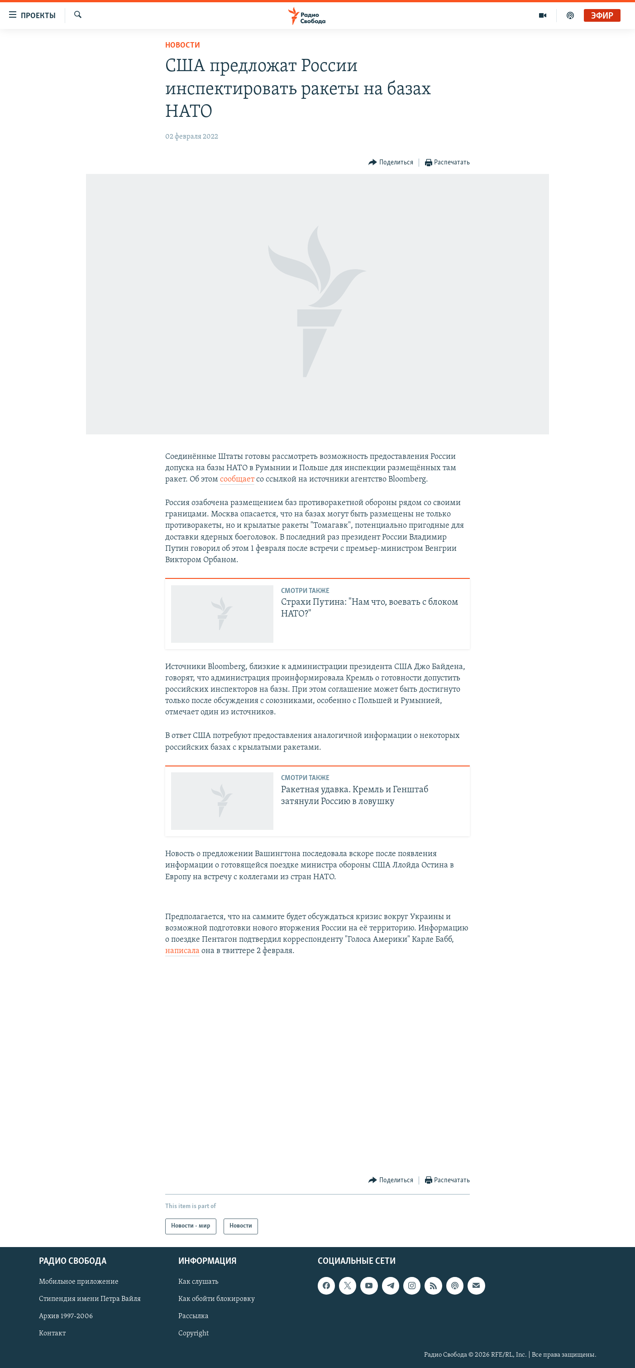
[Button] (390, 163)
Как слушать (198, 1282)
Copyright (193, 1333)
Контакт (52, 1333)
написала (182, 951)
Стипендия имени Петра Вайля (90, 1299)
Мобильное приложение (79, 1282)
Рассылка (193, 1316)
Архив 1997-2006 (66, 1316)
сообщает (237, 479)
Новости (182, 45)
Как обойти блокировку (216, 1299)
